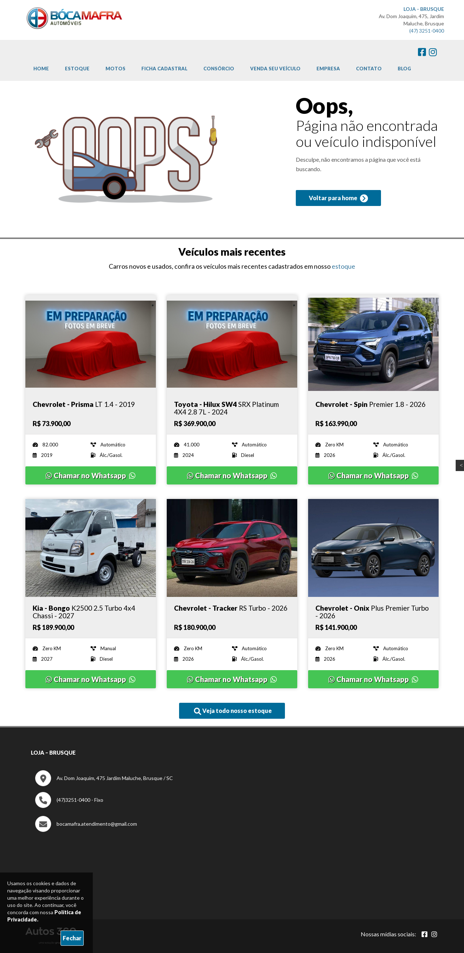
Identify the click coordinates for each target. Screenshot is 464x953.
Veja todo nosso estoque (233, 711)
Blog (404, 68)
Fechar (72, 938)
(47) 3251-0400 (426, 31)
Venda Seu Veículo (275, 68)
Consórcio (218, 68)
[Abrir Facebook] (424, 934)
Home (41, 68)
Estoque (77, 68)
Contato (369, 68)
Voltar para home (338, 198)
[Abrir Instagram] (434, 934)
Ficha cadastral (164, 68)
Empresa (328, 68)
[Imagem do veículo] (90, 344)
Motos (115, 68)
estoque (343, 266)
